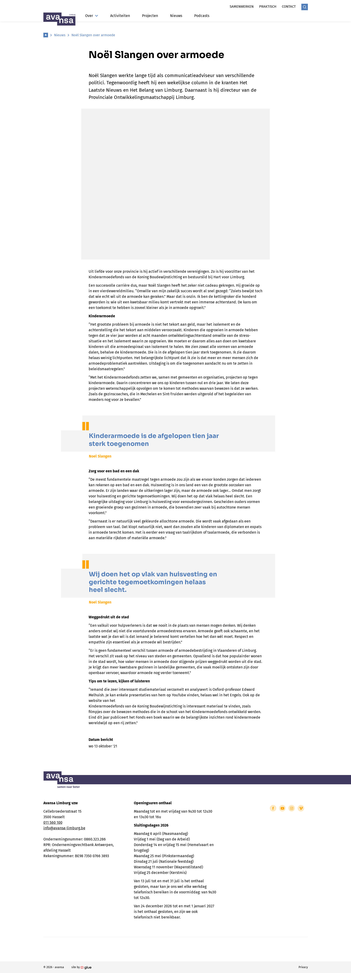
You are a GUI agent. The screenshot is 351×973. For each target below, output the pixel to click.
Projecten (150, 15)
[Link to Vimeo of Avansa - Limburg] (301, 808)
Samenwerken (242, 6)
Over (91, 15)
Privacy (303, 967)
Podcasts (201, 15)
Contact (289, 6)
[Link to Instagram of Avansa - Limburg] (291, 808)
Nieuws (176, 15)
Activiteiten (120, 15)
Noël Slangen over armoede (93, 35)
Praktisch (267, 6)
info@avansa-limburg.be (64, 828)
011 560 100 (52, 822)
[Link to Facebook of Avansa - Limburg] (273, 808)
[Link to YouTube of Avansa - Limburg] (282, 808)
